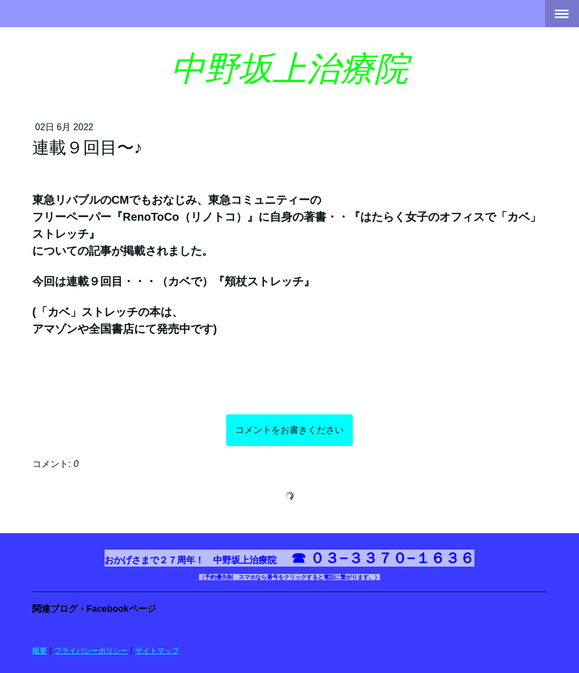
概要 (39, 650)
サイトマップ (157, 650)
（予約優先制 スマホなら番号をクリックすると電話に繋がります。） (289, 577)
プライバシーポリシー (91, 650)
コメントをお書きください (289, 430)
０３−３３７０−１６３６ (392, 558)
